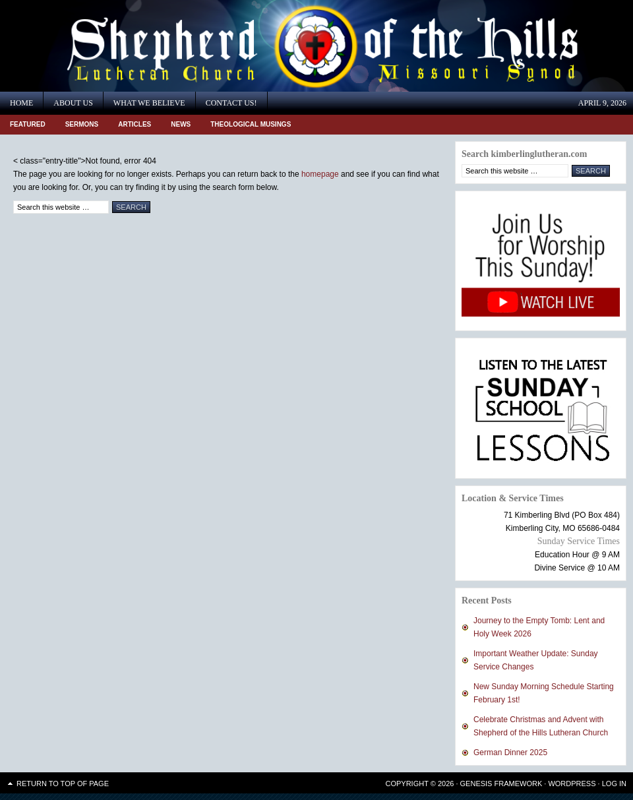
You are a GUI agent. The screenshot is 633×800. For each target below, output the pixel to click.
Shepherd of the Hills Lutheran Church (118, 46)
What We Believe (149, 103)
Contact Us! (231, 103)
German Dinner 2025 (510, 752)
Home (21, 103)
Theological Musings (250, 124)
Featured (27, 124)
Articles (134, 124)
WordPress (571, 783)
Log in (614, 783)
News (181, 124)
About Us (72, 103)
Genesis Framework (501, 783)
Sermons (82, 124)
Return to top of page (62, 783)
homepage (320, 174)
